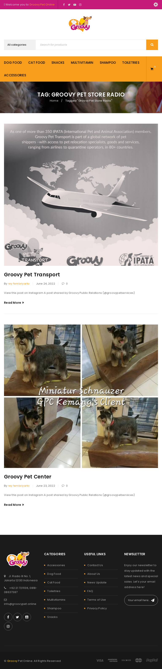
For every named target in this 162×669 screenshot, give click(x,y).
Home (54, 101)
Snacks (52, 617)
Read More (12, 303)
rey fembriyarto (19, 283)
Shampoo (54, 608)
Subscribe (152, 600)
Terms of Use (96, 600)
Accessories (56, 565)
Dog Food (54, 574)
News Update (97, 582)
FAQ (90, 591)
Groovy (12, 661)
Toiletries (53, 591)
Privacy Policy (97, 608)
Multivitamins (56, 600)
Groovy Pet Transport (32, 274)
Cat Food (53, 582)
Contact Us (95, 565)
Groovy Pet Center (28, 476)
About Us (93, 574)
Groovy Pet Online (42, 5)
